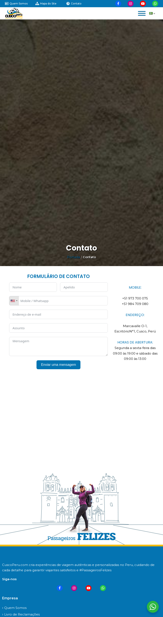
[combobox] (14, 300)
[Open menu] (142, 13)
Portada (73, 257)
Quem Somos (15, 608)
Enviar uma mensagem (58, 364)
